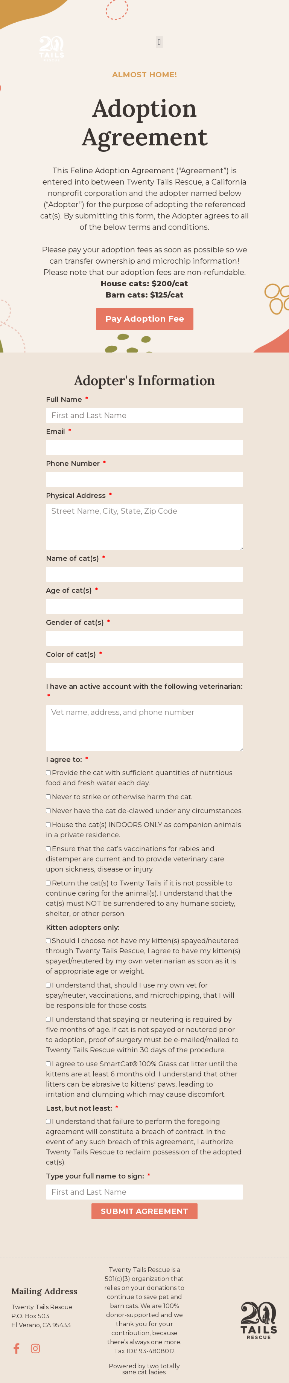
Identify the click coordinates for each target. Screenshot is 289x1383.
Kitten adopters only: (83, 928)
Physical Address (77, 496)
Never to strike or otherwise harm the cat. (122, 797)
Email (56, 431)
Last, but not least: (80, 1108)
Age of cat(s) (70, 590)
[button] (159, 42)
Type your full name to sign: (96, 1176)
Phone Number (74, 463)
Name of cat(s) (73, 558)
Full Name (65, 399)
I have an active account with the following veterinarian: (144, 686)
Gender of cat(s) (76, 622)
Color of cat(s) (72, 654)
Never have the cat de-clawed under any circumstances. (147, 811)
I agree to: (65, 760)
